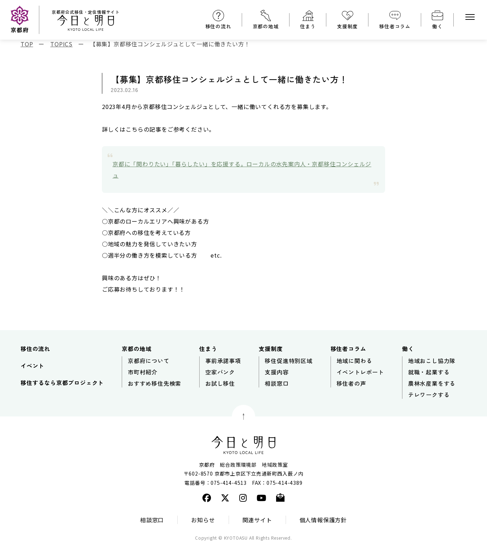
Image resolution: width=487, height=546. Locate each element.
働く (437, 26)
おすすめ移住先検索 (154, 383)
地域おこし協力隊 (432, 360)
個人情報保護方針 (323, 520)
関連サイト (257, 520)
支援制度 (347, 26)
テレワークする (429, 394)
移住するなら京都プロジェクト (62, 382)
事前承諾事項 (223, 360)
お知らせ (203, 520)
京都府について (149, 360)
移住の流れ (218, 26)
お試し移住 (220, 383)
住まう (308, 26)
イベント (32, 365)
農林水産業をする (432, 383)
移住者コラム (395, 26)
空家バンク (220, 372)
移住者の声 (351, 383)
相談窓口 (276, 383)
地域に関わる (354, 360)
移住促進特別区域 (288, 360)
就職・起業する (429, 372)
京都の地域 (266, 26)
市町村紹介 (142, 372)
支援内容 (276, 372)
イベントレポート (360, 372)
